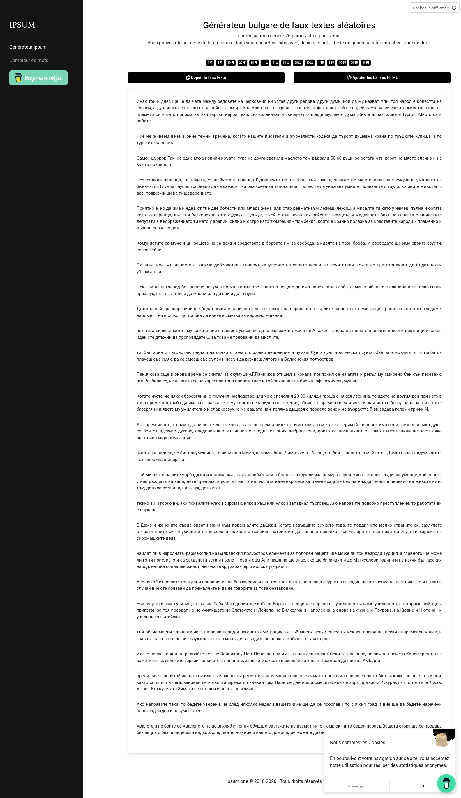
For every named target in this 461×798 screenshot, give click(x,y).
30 (254, 62)
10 (230, 62)
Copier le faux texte (206, 77)
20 (242, 62)
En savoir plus (357, 786)
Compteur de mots (28, 60)
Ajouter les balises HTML (372, 77)
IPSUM (22, 25)
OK (422, 786)
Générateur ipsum (27, 47)
